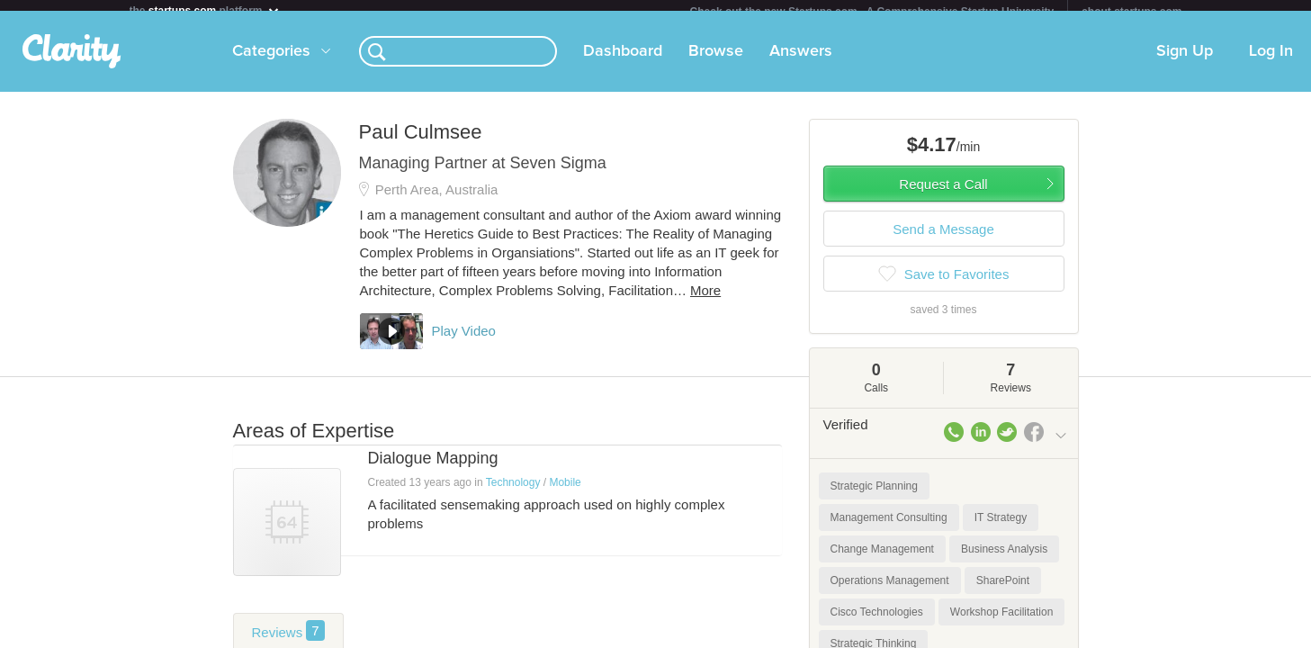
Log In (1271, 62)
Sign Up (1184, 62)
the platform (205, 10)
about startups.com (1131, 11)
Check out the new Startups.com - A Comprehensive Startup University (872, 11)
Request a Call (943, 194)
